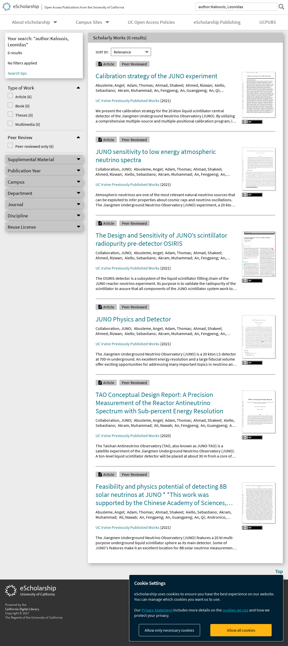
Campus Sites (89, 22)
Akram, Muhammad (135, 90)
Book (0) (22, 105)
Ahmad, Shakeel (169, 85)
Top (279, 571)
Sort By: (102, 52)
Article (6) (23, 96)
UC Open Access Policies (151, 22)
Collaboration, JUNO (113, 169)
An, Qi (214, 90)
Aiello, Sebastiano (140, 174)
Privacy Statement (157, 609)
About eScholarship (31, 22)
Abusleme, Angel (110, 85)
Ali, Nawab (163, 425)
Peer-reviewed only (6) (34, 146)
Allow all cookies (241, 630)
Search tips (17, 73)
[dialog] (206, 608)
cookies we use (235, 609)
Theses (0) (24, 115)
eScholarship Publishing (217, 22)
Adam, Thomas (140, 85)
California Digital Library (22, 609)
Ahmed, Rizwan (199, 85)
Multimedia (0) (27, 124)
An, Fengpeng (166, 90)
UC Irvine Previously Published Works (127, 100)
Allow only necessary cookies (169, 630)
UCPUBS (267, 22)
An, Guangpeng (193, 90)
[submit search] (281, 7)
